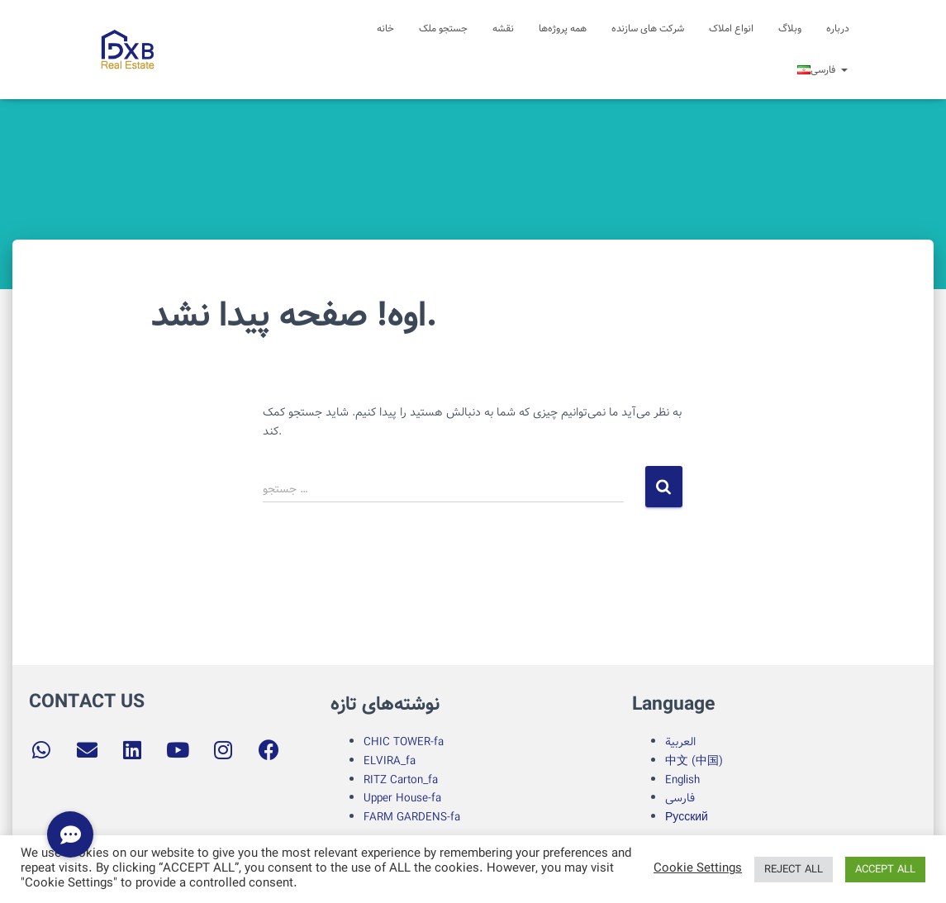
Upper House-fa (402, 798)
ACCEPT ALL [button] (885, 869)
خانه (385, 28)
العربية (680, 742)
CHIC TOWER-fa (404, 742)
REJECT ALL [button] (793, 869)
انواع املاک (731, 28)
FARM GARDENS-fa (412, 817)
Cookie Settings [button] (698, 869)
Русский (686, 817)
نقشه (503, 28)
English (682, 780)
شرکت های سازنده (647, 28)
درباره (837, 28)
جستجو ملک (443, 28)
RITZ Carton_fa (401, 780)
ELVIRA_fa (390, 761)
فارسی (680, 798)
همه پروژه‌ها (563, 28)
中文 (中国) (694, 761)
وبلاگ (789, 28)
